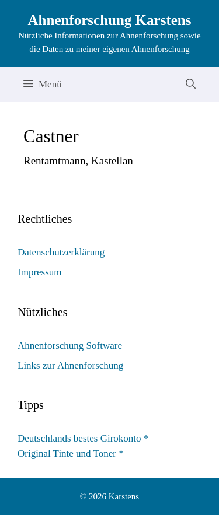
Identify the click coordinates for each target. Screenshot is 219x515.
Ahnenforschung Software (70, 345)
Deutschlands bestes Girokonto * (83, 438)
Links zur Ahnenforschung (70, 365)
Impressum (40, 272)
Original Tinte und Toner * (71, 453)
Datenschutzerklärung (61, 252)
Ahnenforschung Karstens (110, 20)
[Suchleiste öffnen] (190, 84)
